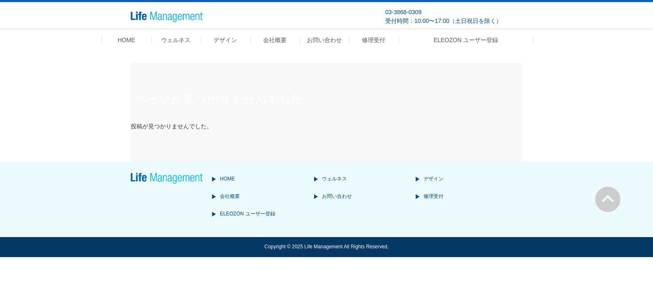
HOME (227, 179)
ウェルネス (334, 179)
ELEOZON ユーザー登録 (247, 214)
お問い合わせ (337, 196)
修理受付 (434, 196)
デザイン (434, 179)
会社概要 (230, 196)
